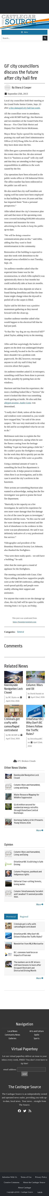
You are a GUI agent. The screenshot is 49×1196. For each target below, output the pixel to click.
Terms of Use (26, 1177)
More (39, 830)
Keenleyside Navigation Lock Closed (13, 688)
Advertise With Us (9, 1177)
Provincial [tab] (11, 916)
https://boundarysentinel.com (24, 622)
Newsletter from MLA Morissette (28, 943)
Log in (40, 1192)
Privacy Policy (41, 1177)
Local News (12, 1031)
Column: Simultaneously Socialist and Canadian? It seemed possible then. (28, 894)
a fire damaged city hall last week (24, 108)
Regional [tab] (24, 916)
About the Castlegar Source (34, 1182)
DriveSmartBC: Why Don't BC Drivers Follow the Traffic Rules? (35, 726)
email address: (9, 1069)
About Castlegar (24, 1187)
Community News (12, 1035)
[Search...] (22, 38)
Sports (36, 1038)
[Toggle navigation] (24, 32)
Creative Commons (11, 1182)
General (20, 632)
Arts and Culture (37, 1031)
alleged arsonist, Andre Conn (17, 402)
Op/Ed (36, 1035)
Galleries (12, 1038)
